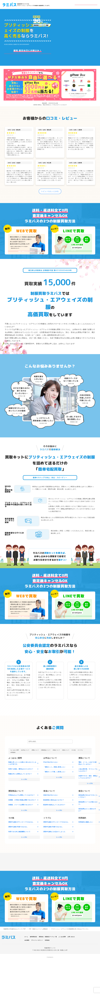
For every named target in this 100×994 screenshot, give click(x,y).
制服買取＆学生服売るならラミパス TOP (15, 953)
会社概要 (27, 964)
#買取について (40, 766)
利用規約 (47, 964)
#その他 (85, 766)
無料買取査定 (33, 961)
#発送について (64, 766)
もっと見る (24, 795)
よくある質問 (62, 961)
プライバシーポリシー (37, 964)
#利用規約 (22, 768)
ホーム (26, 961)
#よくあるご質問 (15, 766)
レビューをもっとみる (50, 191)
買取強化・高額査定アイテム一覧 (48, 961)
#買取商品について (52, 766)
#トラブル (14, 768)
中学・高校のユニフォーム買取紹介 (38, 953)
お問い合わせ (71, 961)
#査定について (76, 766)
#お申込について (28, 766)
